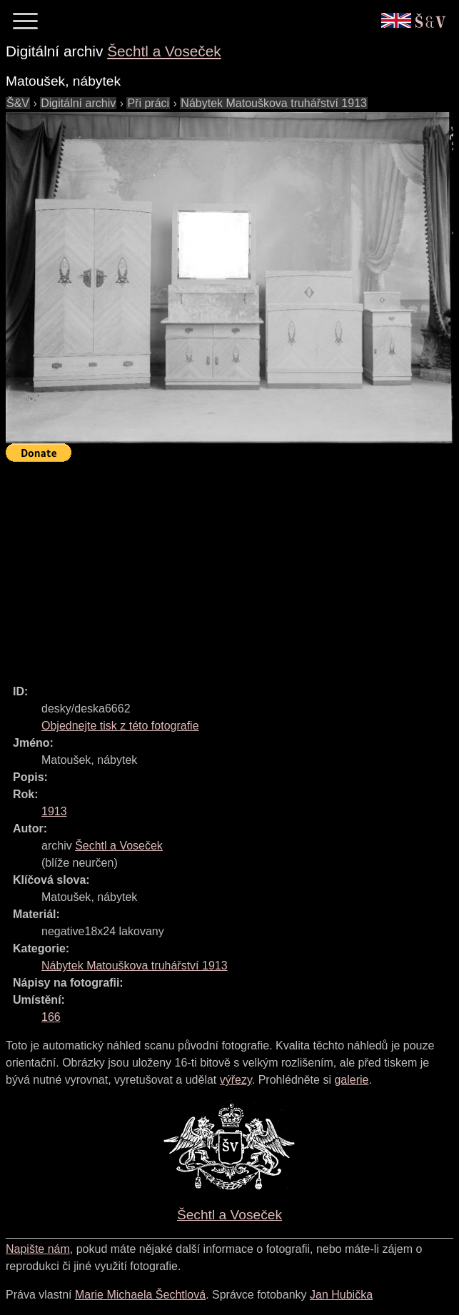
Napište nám (38, 1249)
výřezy (236, 1080)
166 (51, 1017)
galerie (351, 1080)
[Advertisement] (232, 567)
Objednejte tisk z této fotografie (120, 726)
